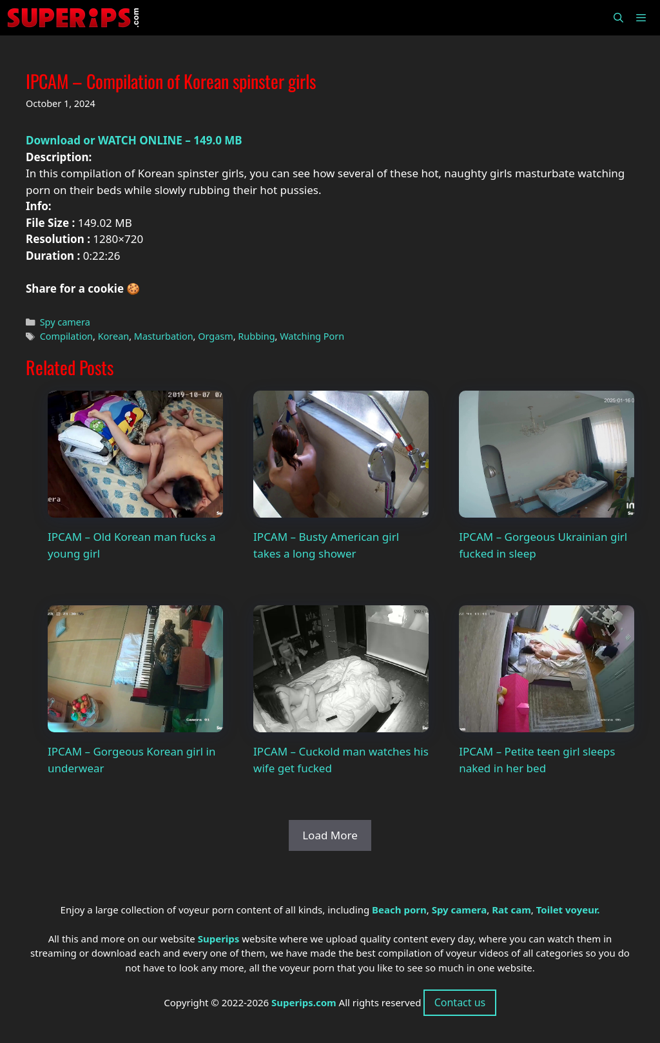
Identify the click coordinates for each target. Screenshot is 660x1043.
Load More (330, 835)
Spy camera (65, 322)
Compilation (66, 336)
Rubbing (256, 336)
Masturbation (163, 336)
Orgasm (215, 336)
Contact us (460, 1002)
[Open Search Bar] (618, 17)
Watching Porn (312, 336)
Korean (114, 336)
